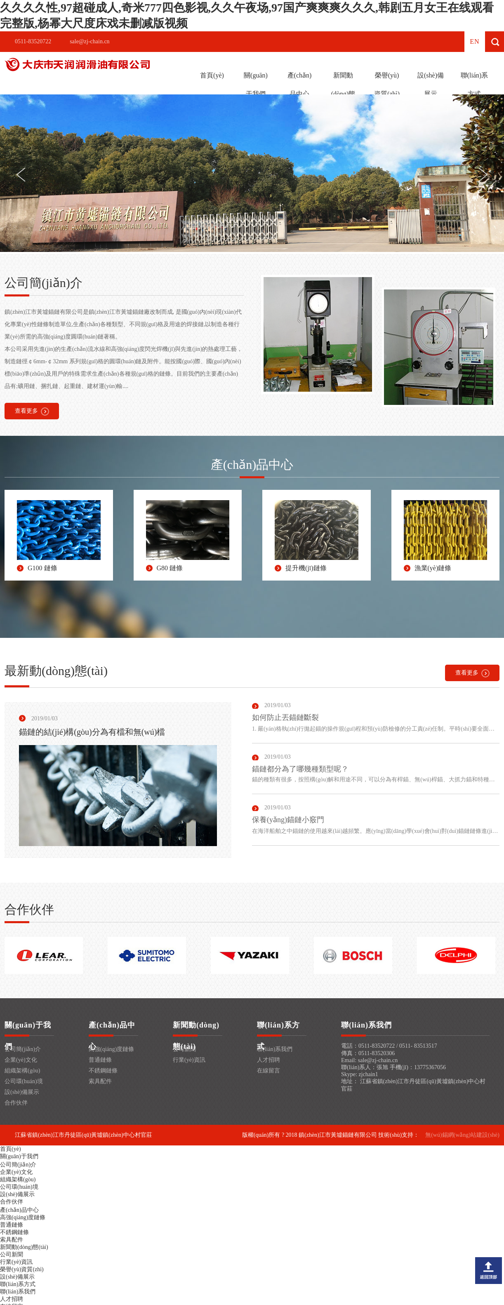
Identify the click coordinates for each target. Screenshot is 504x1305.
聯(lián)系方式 (474, 84)
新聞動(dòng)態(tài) (343, 94)
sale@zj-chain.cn (89, 41)
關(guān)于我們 (256, 84)
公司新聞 (11, 1254)
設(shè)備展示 (430, 84)
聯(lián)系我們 (274, 1049)
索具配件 (100, 1081)
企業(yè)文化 (21, 1060)
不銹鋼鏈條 (103, 1071)
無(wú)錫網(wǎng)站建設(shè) (462, 1135)
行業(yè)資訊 (189, 1060)
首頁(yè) (212, 75)
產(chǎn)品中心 (299, 84)
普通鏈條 (100, 1060)
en (474, 41)
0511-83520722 (33, 41)
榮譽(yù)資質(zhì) (387, 84)
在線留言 (268, 1071)
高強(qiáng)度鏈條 (111, 1049)
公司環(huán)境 (24, 1081)
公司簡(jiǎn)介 (23, 1049)
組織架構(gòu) (22, 1071)
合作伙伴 (16, 1103)
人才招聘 (268, 1060)
